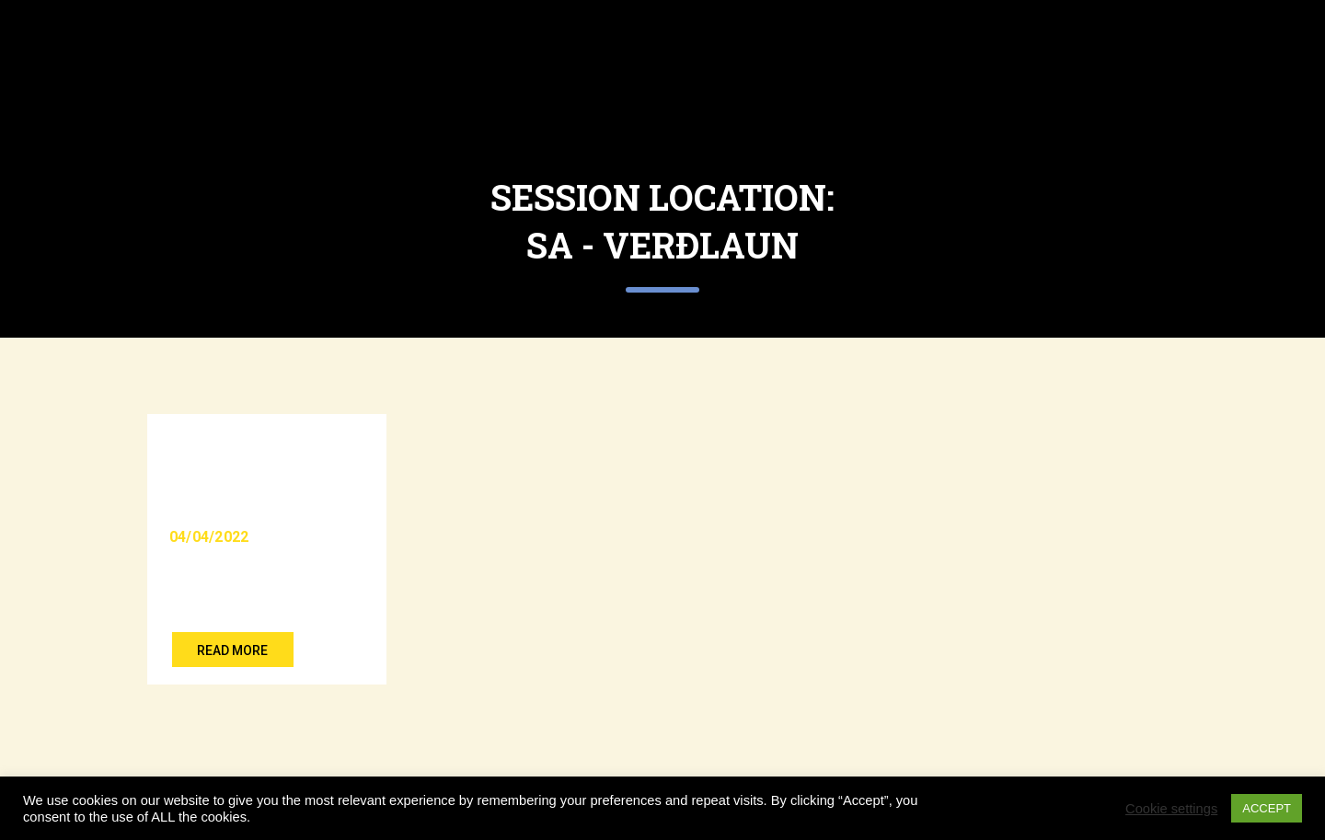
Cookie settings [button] (1171, 808)
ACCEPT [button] (1266, 808)
